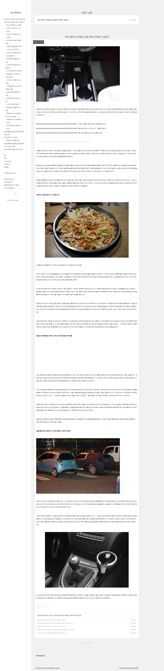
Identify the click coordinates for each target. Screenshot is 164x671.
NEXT (90, 643)
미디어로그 (8, 161)
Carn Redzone (15, 12)
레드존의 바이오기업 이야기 (14, 19)
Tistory (126, 668)
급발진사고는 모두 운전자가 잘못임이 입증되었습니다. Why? (55, 629)
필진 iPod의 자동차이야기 (13, 149)
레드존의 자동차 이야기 (13, 22)
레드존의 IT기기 (10, 137)
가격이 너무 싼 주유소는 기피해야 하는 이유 (50, 626)
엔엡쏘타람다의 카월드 (11, 185)
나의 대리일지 (13, 104)
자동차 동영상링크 (14, 46)
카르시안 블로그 (9, 188)
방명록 (6, 167)
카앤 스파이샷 (13, 49)
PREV (82, 643)
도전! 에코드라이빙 (14, 71)
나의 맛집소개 (9, 146)
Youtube (53, 668)
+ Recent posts (40, 656)
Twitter (43, 668)
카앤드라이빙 (8, 179)
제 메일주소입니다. (10, 173)
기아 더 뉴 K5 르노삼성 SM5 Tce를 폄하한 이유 (50, 633)
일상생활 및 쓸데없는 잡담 (14, 143)
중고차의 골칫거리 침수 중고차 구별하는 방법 (51, 620)
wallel (136, 668)
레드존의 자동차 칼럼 (61, 615)
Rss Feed (38, 668)
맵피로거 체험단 (13, 140)
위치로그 (7, 164)
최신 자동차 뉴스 (14, 25)
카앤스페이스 (8, 182)
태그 (5, 158)
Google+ (58, 668)
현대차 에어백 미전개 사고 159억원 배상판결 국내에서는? (54, 623)
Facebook (48, 668)
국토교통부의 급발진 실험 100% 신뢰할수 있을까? (53, 20)
